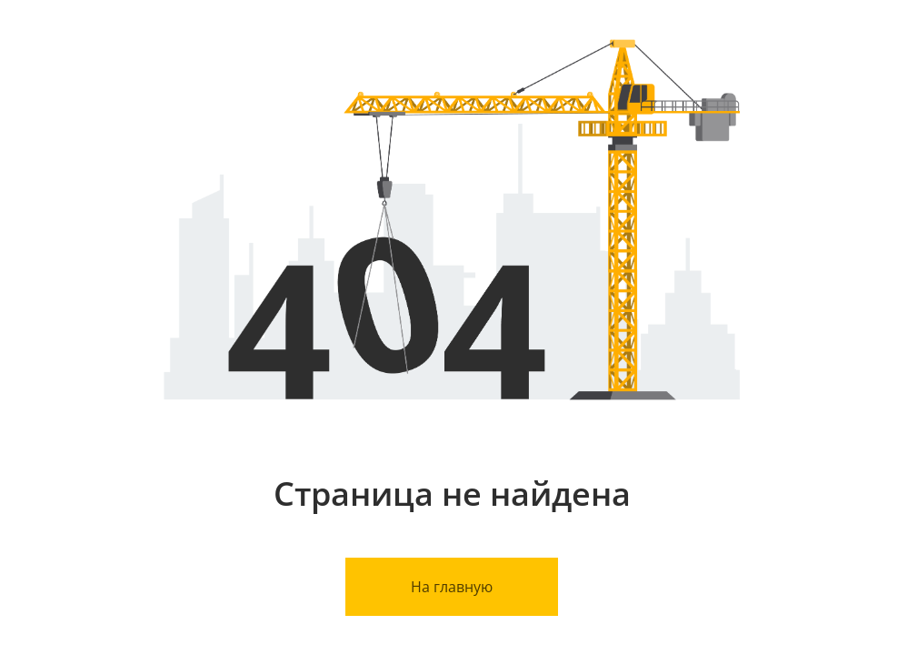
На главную (452, 587)
